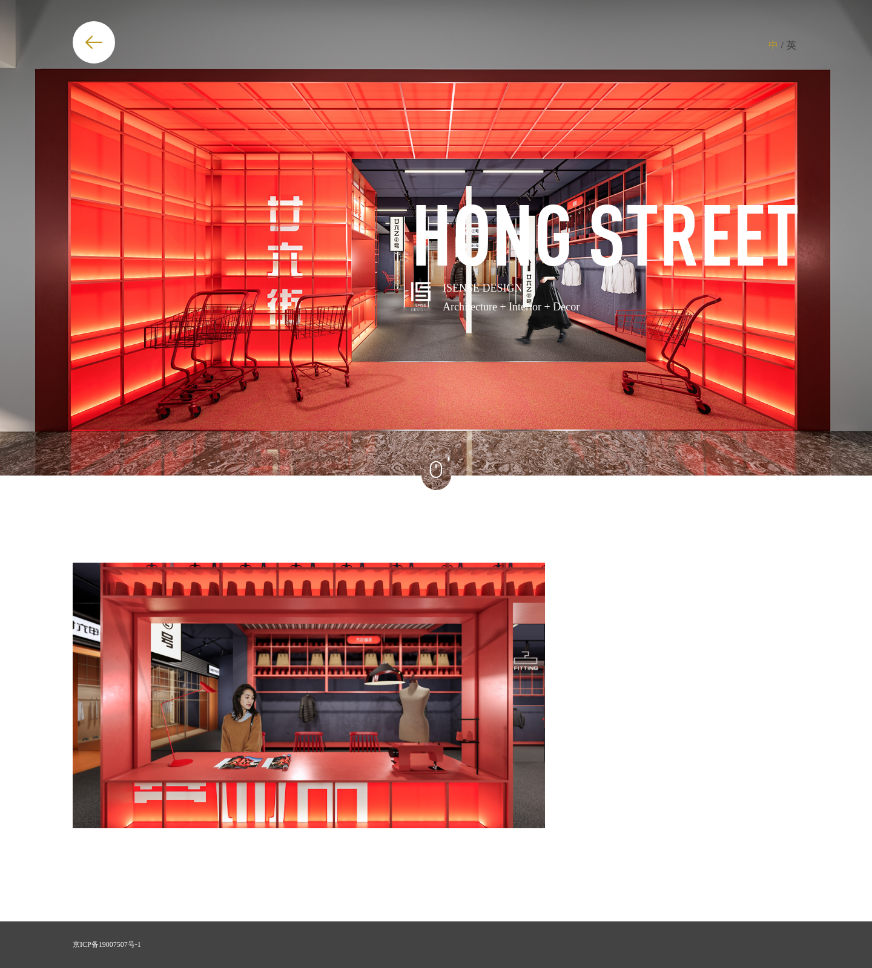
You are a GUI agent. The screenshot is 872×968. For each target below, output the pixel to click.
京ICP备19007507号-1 (107, 944)
